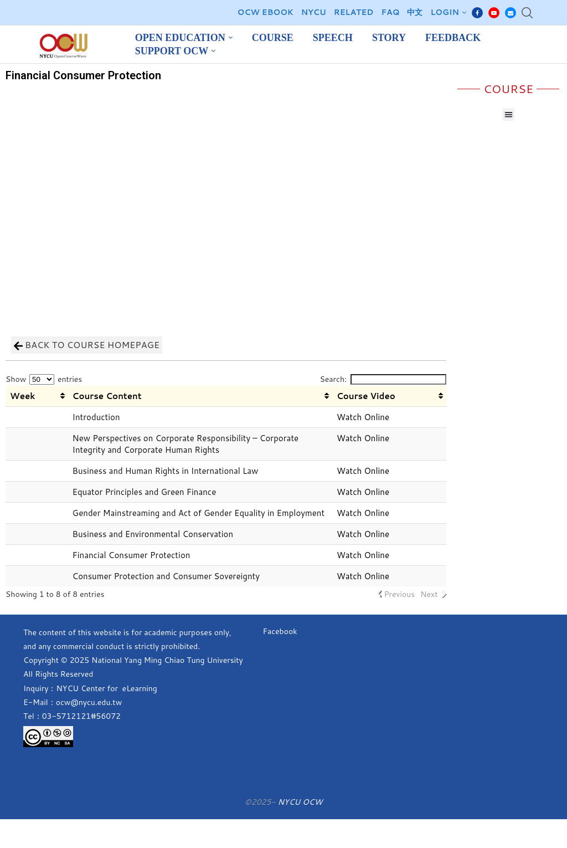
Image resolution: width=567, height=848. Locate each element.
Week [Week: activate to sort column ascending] (22, 396)
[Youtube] (493, 12)
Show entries (44, 379)
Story (389, 37)
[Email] (510, 12)
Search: (382, 379)
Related (354, 12)
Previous (399, 594)
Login (444, 12)
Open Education (180, 37)
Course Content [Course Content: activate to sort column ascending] (107, 396)
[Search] (527, 13)
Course (272, 37)
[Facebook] (477, 12)
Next (428, 594)
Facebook (279, 631)
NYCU (313, 12)
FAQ (390, 12)
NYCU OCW (299, 802)
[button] (508, 114)
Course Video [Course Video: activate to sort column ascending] (366, 396)
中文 (414, 12)
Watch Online (363, 417)
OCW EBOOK (265, 12)
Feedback (453, 37)
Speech (333, 37)
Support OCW (172, 51)
